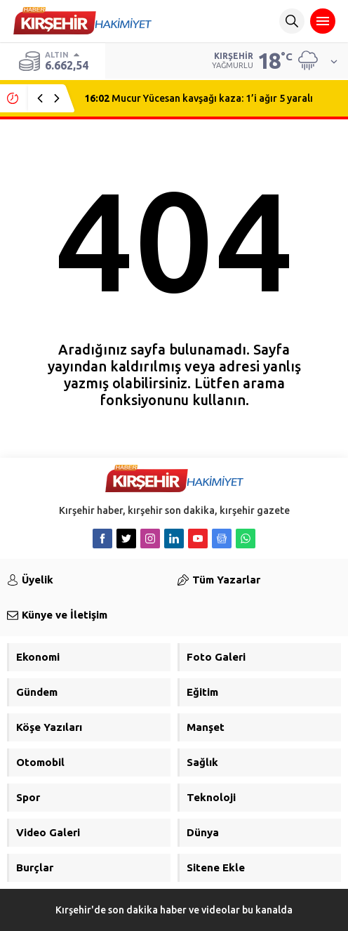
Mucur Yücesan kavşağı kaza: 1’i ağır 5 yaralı (198, 98)
